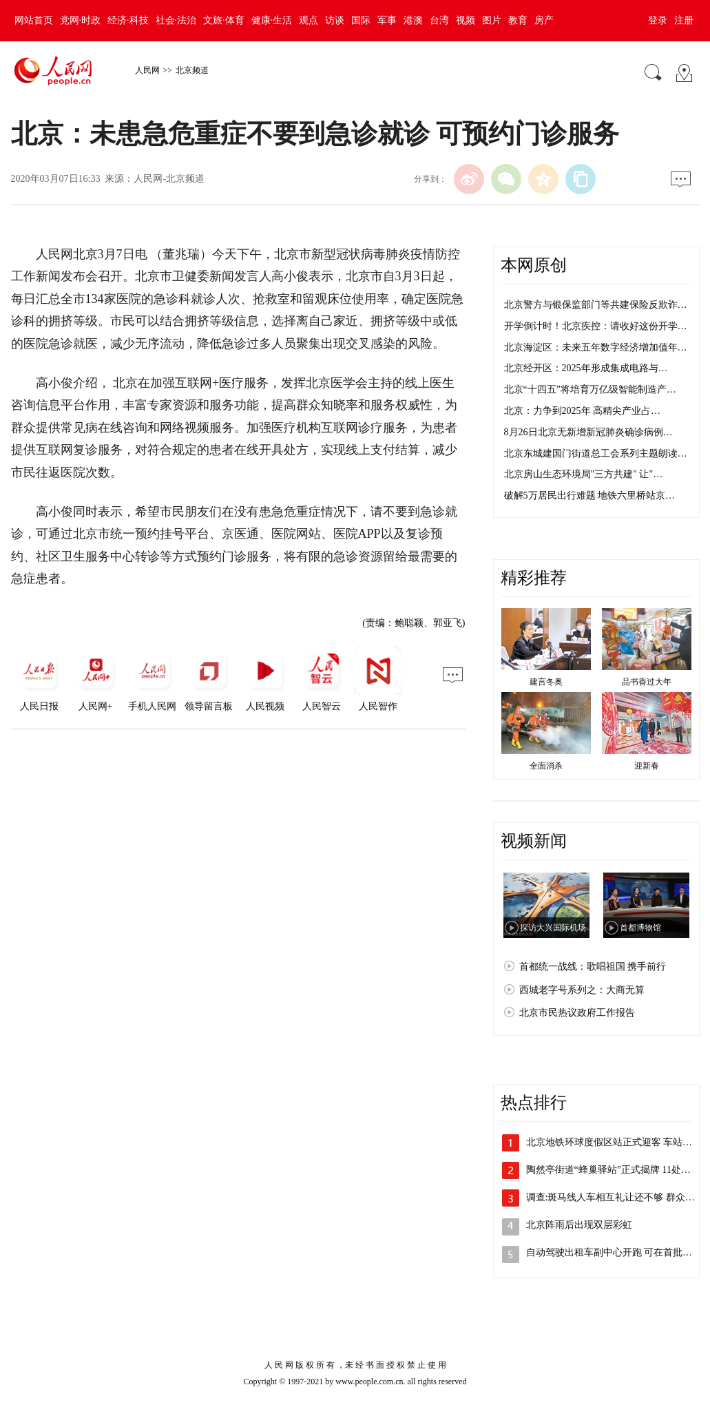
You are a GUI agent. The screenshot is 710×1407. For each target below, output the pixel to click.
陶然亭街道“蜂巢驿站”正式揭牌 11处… (608, 1170)
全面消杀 (546, 766)
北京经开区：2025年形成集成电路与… (586, 368)
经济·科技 (128, 20)
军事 (387, 20)
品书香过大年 (646, 682)
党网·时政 (80, 20)
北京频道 (192, 70)
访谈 (334, 20)
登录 (657, 20)
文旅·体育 (223, 20)
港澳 (413, 20)
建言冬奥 (546, 682)
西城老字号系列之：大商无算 (582, 990)
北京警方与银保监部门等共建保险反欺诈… (595, 305)
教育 (518, 20)
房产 (544, 20)
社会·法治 (176, 20)
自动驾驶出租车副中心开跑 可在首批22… (614, 1252)
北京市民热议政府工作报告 (577, 1013)
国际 (360, 20)
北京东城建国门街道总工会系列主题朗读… (595, 453)
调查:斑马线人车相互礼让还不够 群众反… (615, 1197)
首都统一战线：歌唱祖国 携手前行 (593, 966)
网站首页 (33, 20)
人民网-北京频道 (169, 179)
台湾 (439, 20)
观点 (308, 20)
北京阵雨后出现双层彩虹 (579, 1225)
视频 (465, 20)
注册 (683, 20)
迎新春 (646, 766)
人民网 (147, 70)
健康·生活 (272, 20)
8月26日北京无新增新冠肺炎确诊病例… (588, 432)
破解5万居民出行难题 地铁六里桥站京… (590, 495)
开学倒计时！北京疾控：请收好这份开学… (595, 326)
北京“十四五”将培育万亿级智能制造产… (590, 389)
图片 (491, 20)
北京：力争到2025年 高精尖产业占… (582, 411)
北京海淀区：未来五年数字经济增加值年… (595, 347)
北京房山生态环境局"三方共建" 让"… (583, 474)
